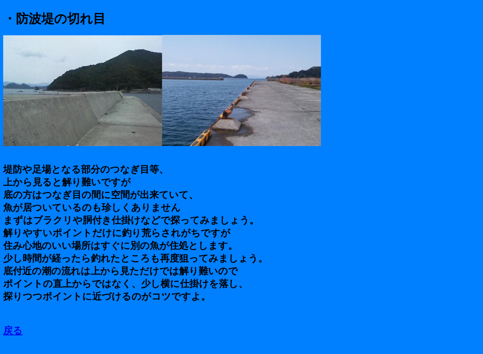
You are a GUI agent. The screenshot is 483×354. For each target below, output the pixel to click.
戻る (13, 330)
